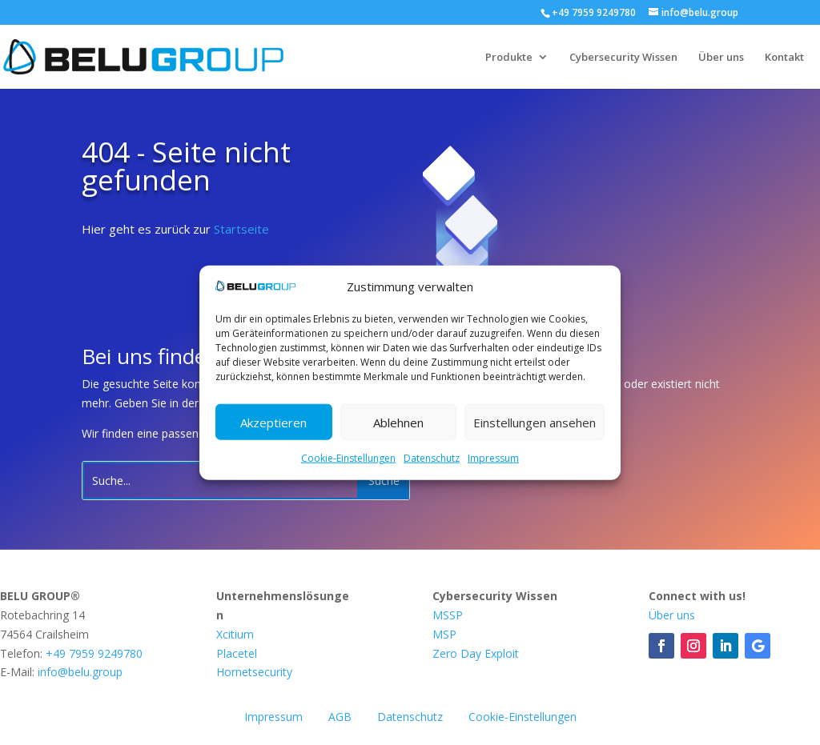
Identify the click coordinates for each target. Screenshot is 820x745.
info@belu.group (80, 671)
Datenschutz (432, 458)
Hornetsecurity (254, 671)
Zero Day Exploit (475, 653)
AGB (340, 716)
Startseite (241, 229)
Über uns (721, 57)
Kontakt (784, 57)
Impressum (493, 458)
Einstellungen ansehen (534, 423)
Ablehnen (398, 423)
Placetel (236, 653)
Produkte (509, 57)
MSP (444, 634)
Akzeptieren (273, 423)
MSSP (447, 615)
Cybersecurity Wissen (623, 57)
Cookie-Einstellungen (348, 458)
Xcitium (235, 634)
